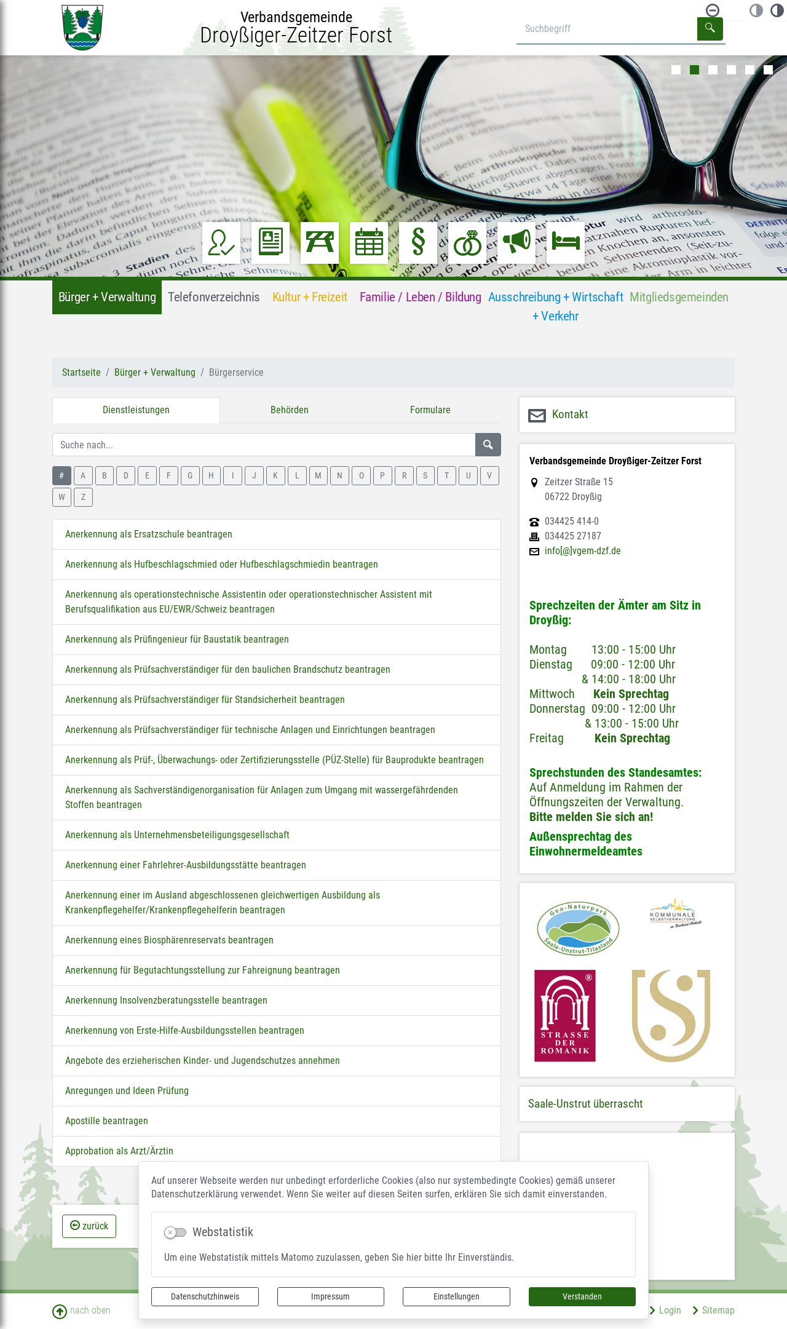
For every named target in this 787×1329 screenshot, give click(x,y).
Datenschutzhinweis (205, 1296)
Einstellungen (456, 1296)
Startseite (81, 372)
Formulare (430, 410)
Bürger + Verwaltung (155, 372)
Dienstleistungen (136, 410)
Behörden (290, 410)
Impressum (330, 1296)
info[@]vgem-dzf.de (583, 551)
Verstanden (582, 1296)
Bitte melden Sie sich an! (591, 816)
